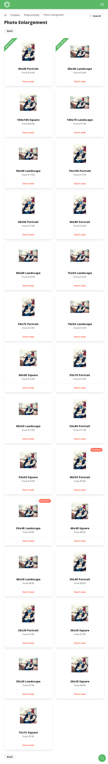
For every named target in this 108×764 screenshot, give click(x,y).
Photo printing (31, 14)
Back (10, 30)
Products (15, 14)
